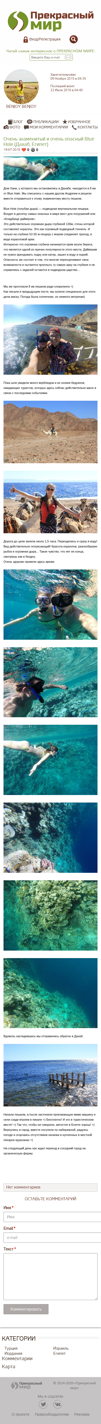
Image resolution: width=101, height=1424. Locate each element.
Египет (59, 1353)
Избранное (79, 122)
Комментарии (17, 1359)
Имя (7, 1207)
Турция (11, 1348)
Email (8, 1228)
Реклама (81, 1414)
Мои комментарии (46, 127)
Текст (8, 1249)
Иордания (13, 1353)
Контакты (84, 127)
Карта (8, 1367)
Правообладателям (52, 1414)
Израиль (60, 1348)
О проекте (20, 1414)
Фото (14, 127)
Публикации (46, 122)
